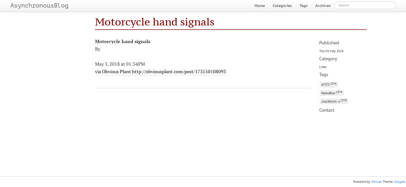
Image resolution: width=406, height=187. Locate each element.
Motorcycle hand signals (154, 21)
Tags (304, 5)
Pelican (377, 181)
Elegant (399, 181)
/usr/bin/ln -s (334, 100)
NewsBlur (331, 92)
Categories (282, 5)
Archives (323, 5)
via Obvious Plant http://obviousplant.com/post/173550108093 (160, 71)
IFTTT (328, 84)
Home (260, 5)
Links (323, 67)
